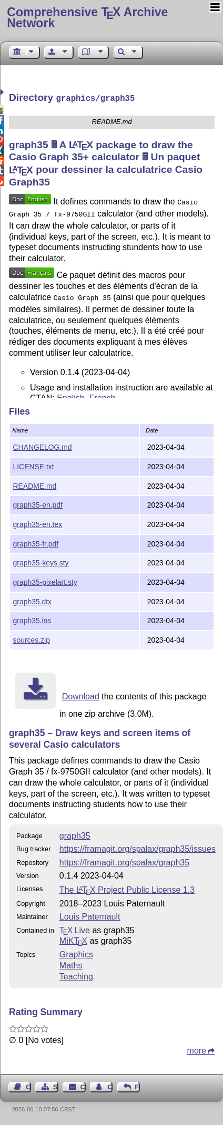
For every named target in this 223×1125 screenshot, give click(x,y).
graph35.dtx (32, 600)
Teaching (76, 975)
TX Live (74, 929)
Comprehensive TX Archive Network (87, 17)
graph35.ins (32, 619)
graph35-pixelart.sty (45, 581)
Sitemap (55, 1086)
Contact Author (110, 1086)
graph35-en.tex (38, 523)
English (70, 393)
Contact (83, 1086)
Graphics (76, 953)
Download (80, 695)
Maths (71, 964)
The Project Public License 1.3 (127, 888)
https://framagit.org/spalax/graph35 (124, 861)
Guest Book (28, 1086)
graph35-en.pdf (38, 504)
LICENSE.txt (33, 465)
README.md (35, 485)
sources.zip (31, 639)
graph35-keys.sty (41, 562)
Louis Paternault (89, 915)
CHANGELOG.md (42, 446)
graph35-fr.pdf (36, 543)
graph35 (74, 834)
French (102, 393)
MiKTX (73, 939)
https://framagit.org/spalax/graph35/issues (137, 847)
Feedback (137, 1086)
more (196, 1049)
